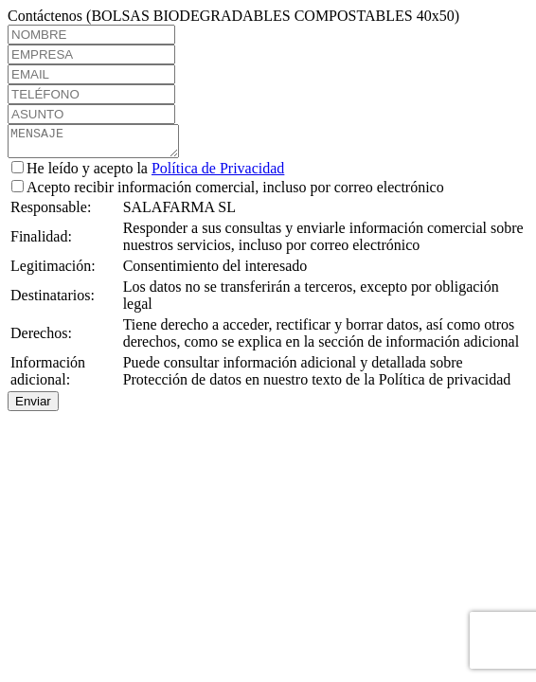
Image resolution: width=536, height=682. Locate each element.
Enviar (33, 407)
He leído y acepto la (147, 174)
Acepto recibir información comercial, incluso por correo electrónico (227, 193)
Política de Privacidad (218, 174)
